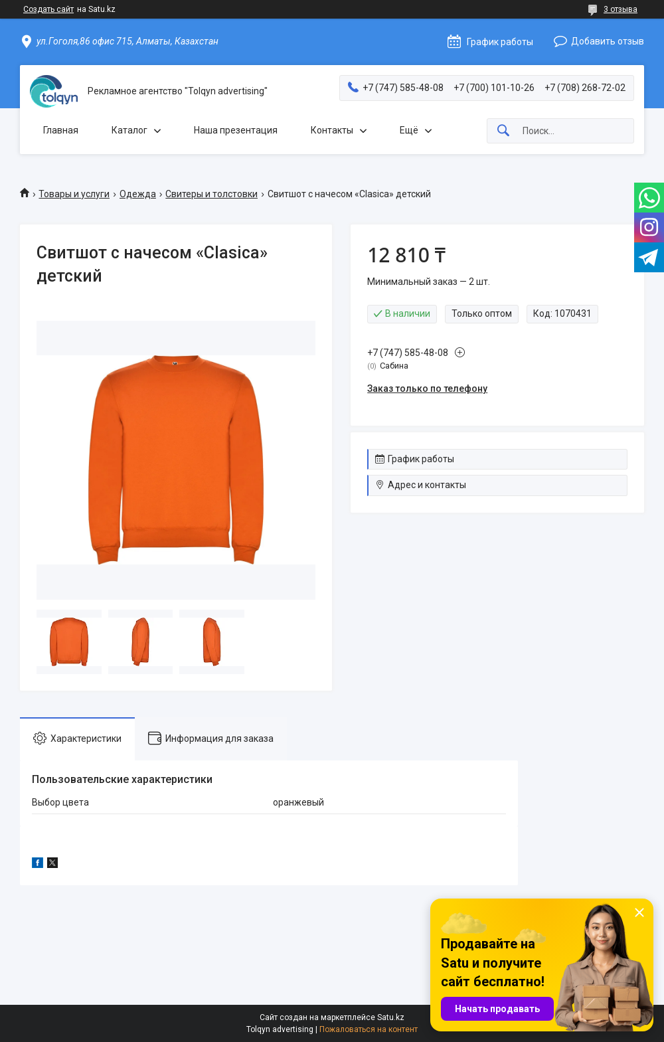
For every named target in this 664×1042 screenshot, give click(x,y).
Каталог (129, 130)
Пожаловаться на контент (368, 1029)
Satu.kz (390, 1017)
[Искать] (503, 131)
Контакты (332, 130)
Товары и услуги (74, 194)
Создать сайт (48, 9)
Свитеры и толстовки (211, 194)
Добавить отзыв (607, 41)
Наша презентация (236, 130)
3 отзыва (620, 9)
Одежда (138, 194)
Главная (60, 130)
